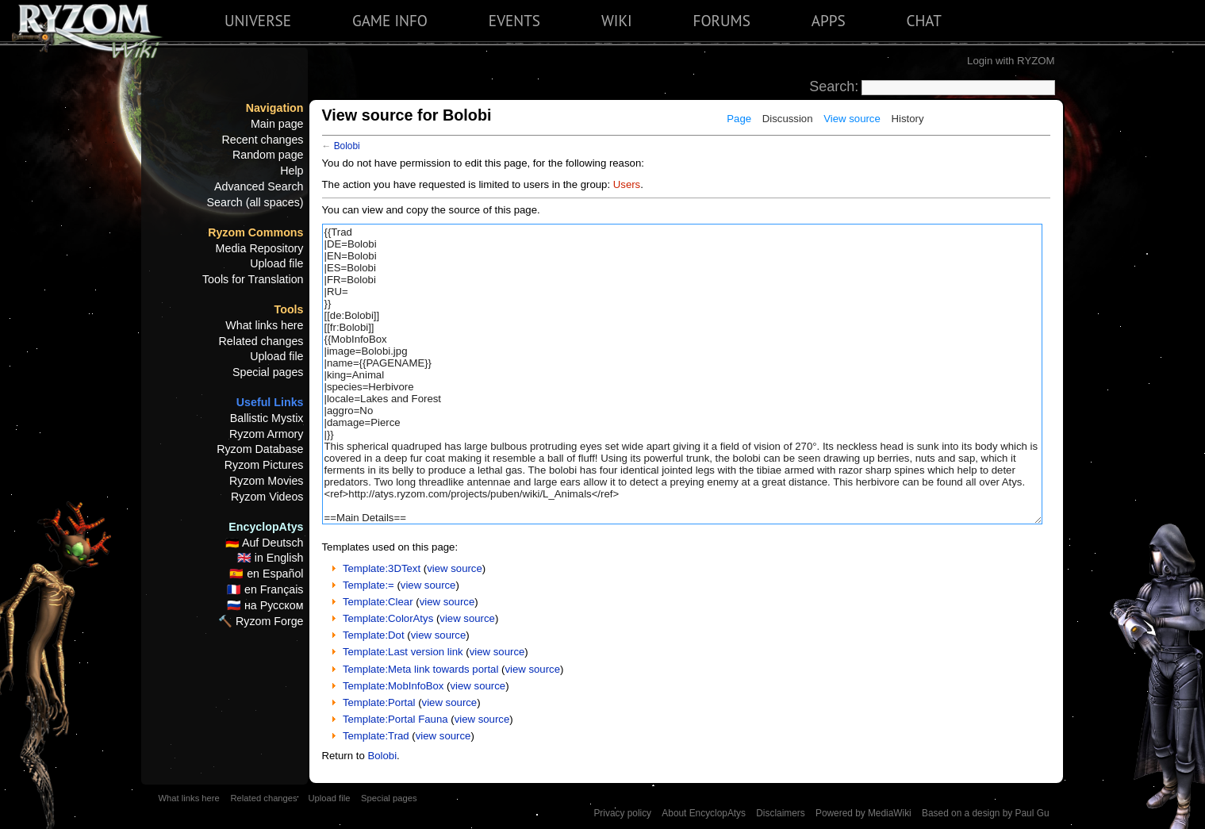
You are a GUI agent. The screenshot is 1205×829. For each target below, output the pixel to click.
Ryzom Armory (266, 434)
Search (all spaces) (255, 202)
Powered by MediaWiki (863, 813)
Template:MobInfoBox (393, 686)
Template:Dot (374, 635)
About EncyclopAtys (704, 813)
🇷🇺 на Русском (265, 605)
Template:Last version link (403, 652)
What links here (264, 325)
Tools (289, 309)
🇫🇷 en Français (265, 589)
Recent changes (263, 139)
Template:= (368, 585)
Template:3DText (381, 568)
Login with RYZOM (1010, 61)
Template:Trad (376, 736)
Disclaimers (780, 813)
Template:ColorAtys (388, 618)
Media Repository (260, 248)
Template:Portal (379, 702)
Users (626, 184)
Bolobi (347, 146)
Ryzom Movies (266, 480)
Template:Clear (378, 602)
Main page (277, 123)
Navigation (275, 108)
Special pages (268, 372)
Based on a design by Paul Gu (985, 813)
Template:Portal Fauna (395, 719)
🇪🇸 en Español (266, 573)
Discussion (787, 119)
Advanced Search (259, 186)
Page (739, 119)
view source (454, 568)
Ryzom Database (260, 449)
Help (291, 170)
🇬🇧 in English (270, 557)
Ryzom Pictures (264, 465)
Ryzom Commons (255, 232)
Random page (268, 154)
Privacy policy (622, 813)
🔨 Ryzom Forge (260, 621)
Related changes (261, 341)
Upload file (276, 263)
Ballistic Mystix (267, 418)
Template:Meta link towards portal (420, 669)
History (907, 119)
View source (852, 119)
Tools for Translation (253, 279)
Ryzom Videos (267, 496)
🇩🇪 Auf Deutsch (264, 542)
